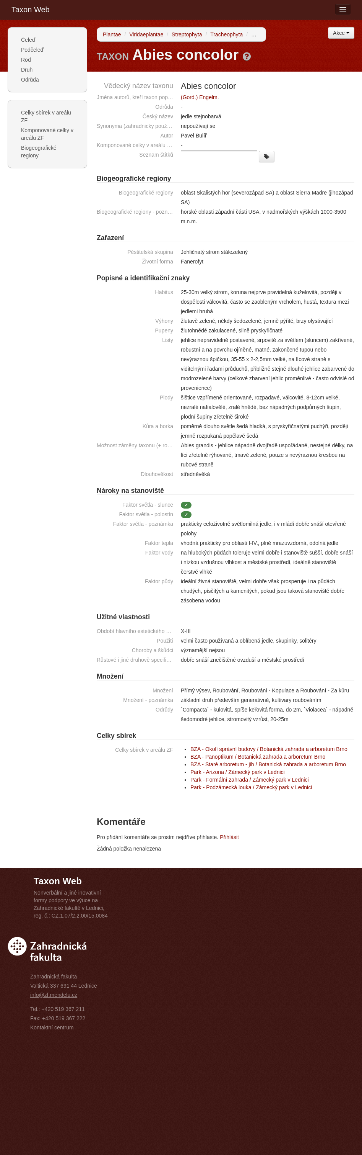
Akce (341, 33)
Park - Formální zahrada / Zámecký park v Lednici (249, 780)
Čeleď (28, 40)
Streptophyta (187, 34)
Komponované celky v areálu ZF (47, 134)
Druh (26, 70)
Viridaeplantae (146, 34)
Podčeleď (32, 50)
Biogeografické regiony (39, 152)
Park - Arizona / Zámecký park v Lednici (237, 772)
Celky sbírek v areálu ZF (46, 116)
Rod (26, 60)
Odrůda (30, 80)
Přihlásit (229, 837)
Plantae (112, 34)
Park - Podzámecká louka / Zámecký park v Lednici (251, 787)
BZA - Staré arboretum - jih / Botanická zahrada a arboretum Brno (268, 764)
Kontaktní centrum (52, 1027)
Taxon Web (30, 9)
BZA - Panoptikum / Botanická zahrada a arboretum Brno (257, 757)
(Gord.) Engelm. (200, 97)
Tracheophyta (226, 34)
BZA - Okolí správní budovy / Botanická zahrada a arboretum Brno (268, 749)
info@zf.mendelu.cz (53, 995)
